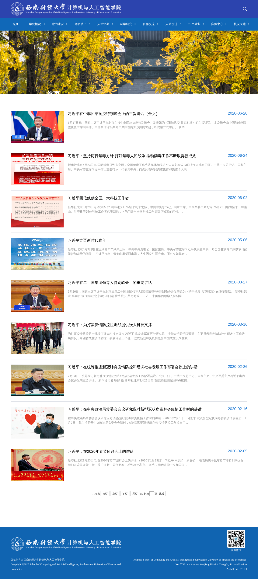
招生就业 (196, 24)
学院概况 (37, 24)
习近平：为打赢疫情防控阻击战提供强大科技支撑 (110, 325)
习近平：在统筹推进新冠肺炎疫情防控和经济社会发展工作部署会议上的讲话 (133, 367)
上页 (115, 493)
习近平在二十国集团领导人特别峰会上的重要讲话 (110, 282)
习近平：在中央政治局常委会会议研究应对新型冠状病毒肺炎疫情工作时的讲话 (135, 409)
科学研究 (128, 24)
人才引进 (173, 24)
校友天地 (241, 24)
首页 (15, 24)
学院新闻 (199, 94)
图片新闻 (240, 93)
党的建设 (59, 24)
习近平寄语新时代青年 (87, 240)
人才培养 (105, 24)
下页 (125, 493)
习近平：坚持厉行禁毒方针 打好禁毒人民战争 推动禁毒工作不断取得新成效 (132, 156)
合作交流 (150, 24)
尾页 (134, 493)
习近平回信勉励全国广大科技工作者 (98, 198)
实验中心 (219, 24)
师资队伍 (82, 24)
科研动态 (220, 94)
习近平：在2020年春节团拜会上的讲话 (101, 451)
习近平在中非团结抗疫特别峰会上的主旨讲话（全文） (114, 114)
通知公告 (179, 94)
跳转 (161, 493)
